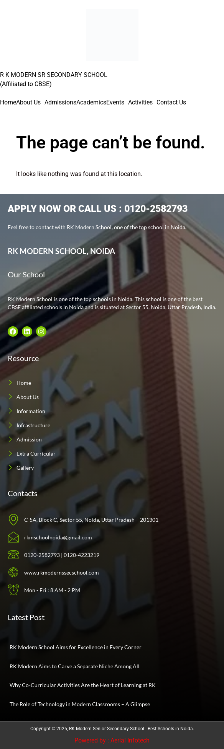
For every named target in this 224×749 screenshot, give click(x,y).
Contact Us (171, 102)
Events (115, 102)
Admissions (60, 102)
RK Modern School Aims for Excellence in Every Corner (76, 647)
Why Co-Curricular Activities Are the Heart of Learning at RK (83, 685)
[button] (30, 102)
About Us (28, 102)
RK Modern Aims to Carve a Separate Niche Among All (75, 666)
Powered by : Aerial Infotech (112, 740)
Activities (140, 102)
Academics (91, 102)
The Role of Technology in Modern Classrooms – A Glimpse (80, 704)
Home (8, 102)
